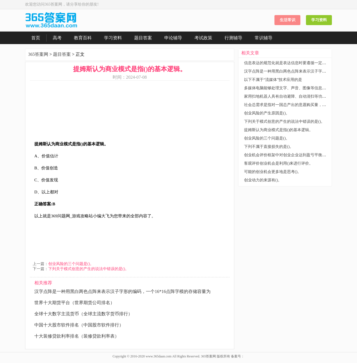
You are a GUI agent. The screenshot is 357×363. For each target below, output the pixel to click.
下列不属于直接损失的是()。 (268, 147)
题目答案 (143, 37)
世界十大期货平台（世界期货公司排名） (74, 302)
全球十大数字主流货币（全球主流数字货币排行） (83, 313)
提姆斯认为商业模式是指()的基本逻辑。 (278, 130)
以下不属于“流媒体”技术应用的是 (273, 80)
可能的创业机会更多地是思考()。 (272, 172)
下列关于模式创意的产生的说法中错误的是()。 (88, 269)
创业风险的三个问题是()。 (71, 264)
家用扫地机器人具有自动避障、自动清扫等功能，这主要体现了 (298, 96)
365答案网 (38, 54)
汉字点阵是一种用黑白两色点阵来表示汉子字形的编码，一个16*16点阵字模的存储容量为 (122, 291)
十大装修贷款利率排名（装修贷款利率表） (76, 336)
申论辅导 (173, 37)
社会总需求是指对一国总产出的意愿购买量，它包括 (289, 105)
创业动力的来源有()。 (263, 180)
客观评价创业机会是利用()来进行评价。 (278, 163)
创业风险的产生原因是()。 (267, 113)
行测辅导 (233, 37)
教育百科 (83, 37)
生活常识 (287, 20)
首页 (35, 37)
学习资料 (319, 20)
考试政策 (203, 37)
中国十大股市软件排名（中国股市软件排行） (79, 325)
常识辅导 (263, 37)
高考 (57, 37)
